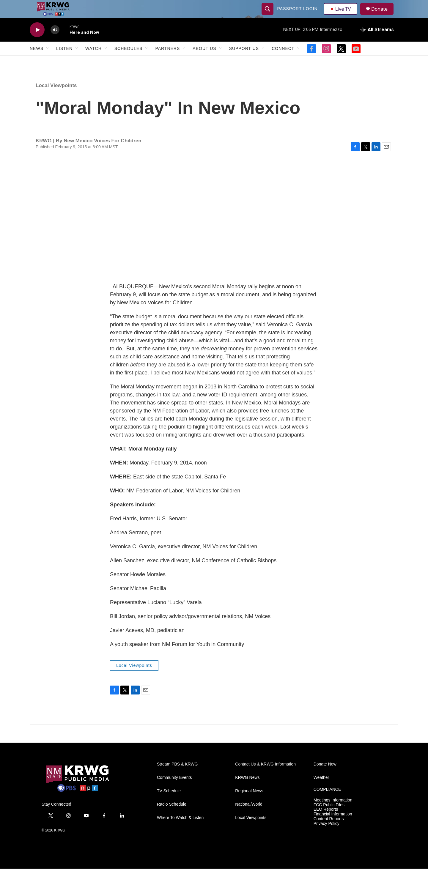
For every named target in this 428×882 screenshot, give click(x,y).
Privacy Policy (326, 837)
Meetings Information (333, 813)
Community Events (174, 791)
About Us (204, 61)
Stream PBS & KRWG (177, 777)
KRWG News (247, 791)
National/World (248, 817)
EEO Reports (326, 822)
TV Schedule (169, 804)
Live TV (342, 15)
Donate (383, 15)
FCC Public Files (329, 818)
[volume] (55, 43)
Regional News (249, 804)
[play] (37, 43)
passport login (298, 15)
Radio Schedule (171, 817)
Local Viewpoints (56, 99)
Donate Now (325, 777)
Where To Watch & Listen (180, 831)
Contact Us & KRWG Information (265, 777)
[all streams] (377, 43)
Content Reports (329, 832)
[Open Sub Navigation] (47, 61)
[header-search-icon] (268, 15)
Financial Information (333, 827)
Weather (321, 791)
